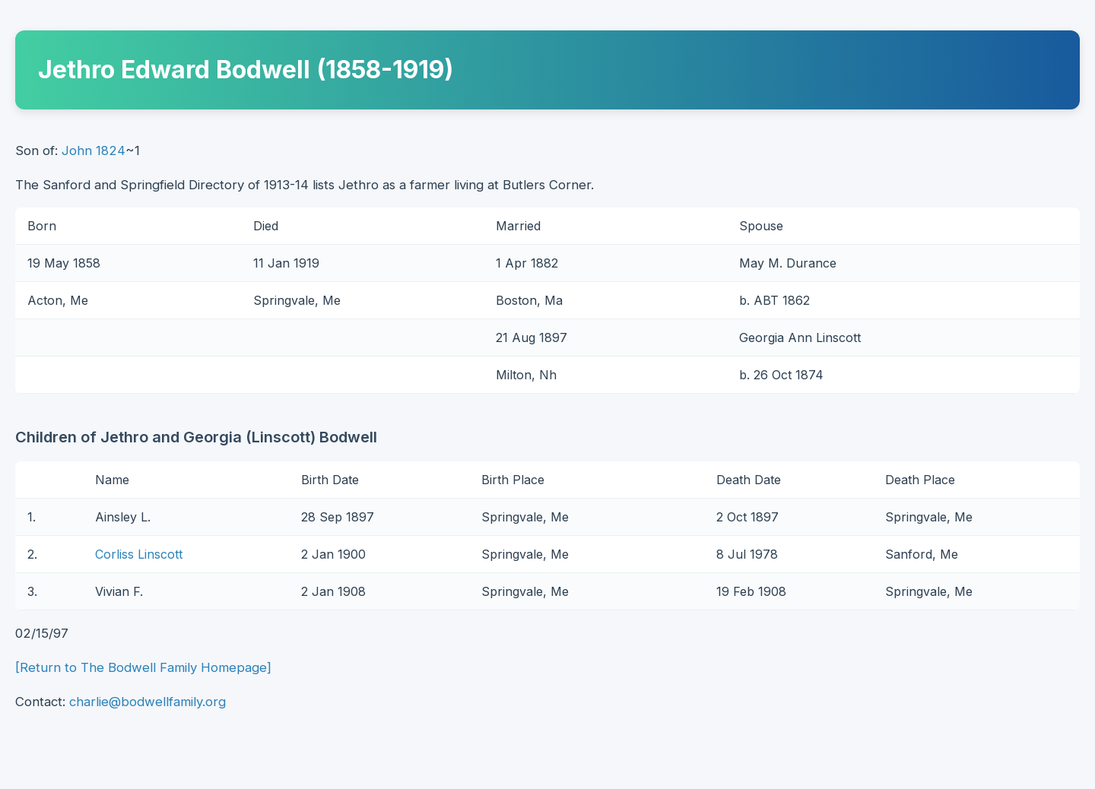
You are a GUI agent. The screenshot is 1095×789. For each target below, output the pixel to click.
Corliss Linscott (138, 554)
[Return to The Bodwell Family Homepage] (143, 667)
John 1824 (93, 150)
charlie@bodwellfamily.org (147, 701)
